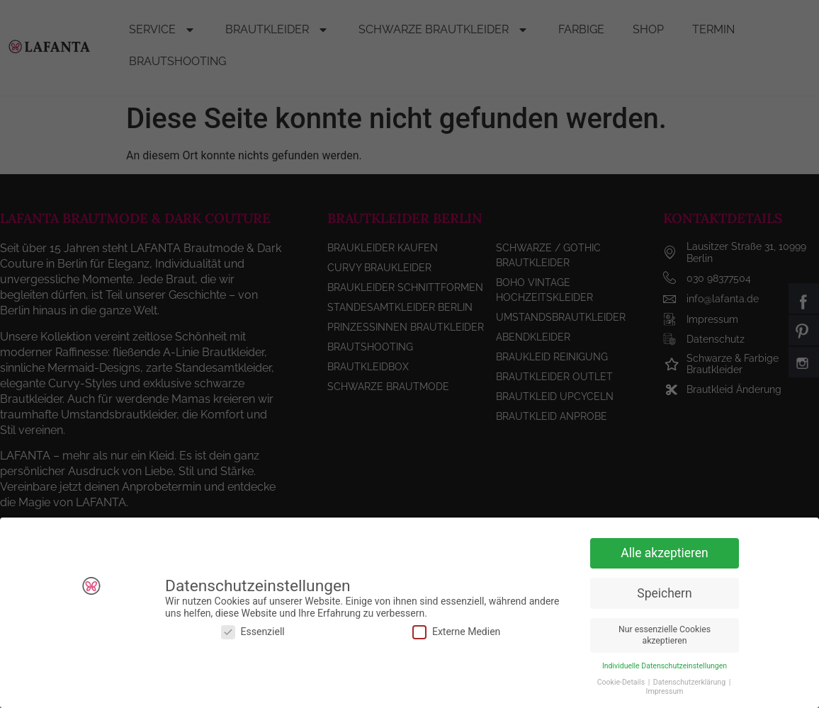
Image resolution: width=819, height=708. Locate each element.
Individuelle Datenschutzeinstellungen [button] (664, 664)
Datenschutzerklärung (690, 680)
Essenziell (253, 630)
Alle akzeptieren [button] (664, 551)
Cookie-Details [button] (622, 680)
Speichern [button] (664, 592)
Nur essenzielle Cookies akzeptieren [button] (665, 634)
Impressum (665, 690)
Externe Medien (456, 630)
